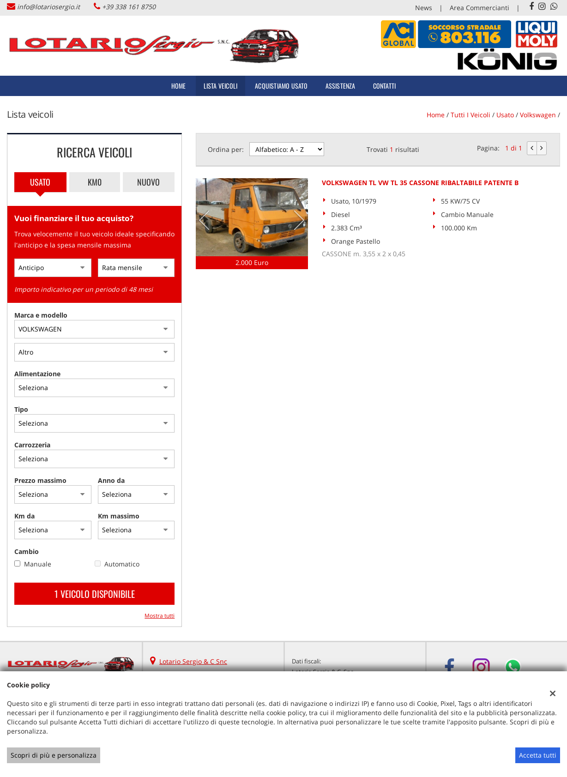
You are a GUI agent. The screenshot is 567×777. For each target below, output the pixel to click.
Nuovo (148, 182)
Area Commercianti (479, 7)
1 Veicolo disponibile (94, 594)
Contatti (384, 85)
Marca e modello (40, 315)
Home (178, 85)
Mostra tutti (160, 615)
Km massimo (118, 516)
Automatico (122, 564)
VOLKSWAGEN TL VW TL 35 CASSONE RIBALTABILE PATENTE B (420, 182)
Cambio (26, 551)
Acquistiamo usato (281, 85)
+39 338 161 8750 (129, 6)
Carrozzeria (32, 444)
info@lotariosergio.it (48, 6)
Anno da (111, 480)
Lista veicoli (221, 85)
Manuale (37, 564)
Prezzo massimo (40, 480)
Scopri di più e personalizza (54, 755)
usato (505, 114)
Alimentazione (37, 373)
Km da (24, 516)
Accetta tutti (537, 755)
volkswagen (538, 114)
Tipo (21, 409)
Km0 (95, 182)
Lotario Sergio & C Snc (193, 661)
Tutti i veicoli (470, 114)
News (423, 7)
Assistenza (341, 85)
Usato (40, 182)
